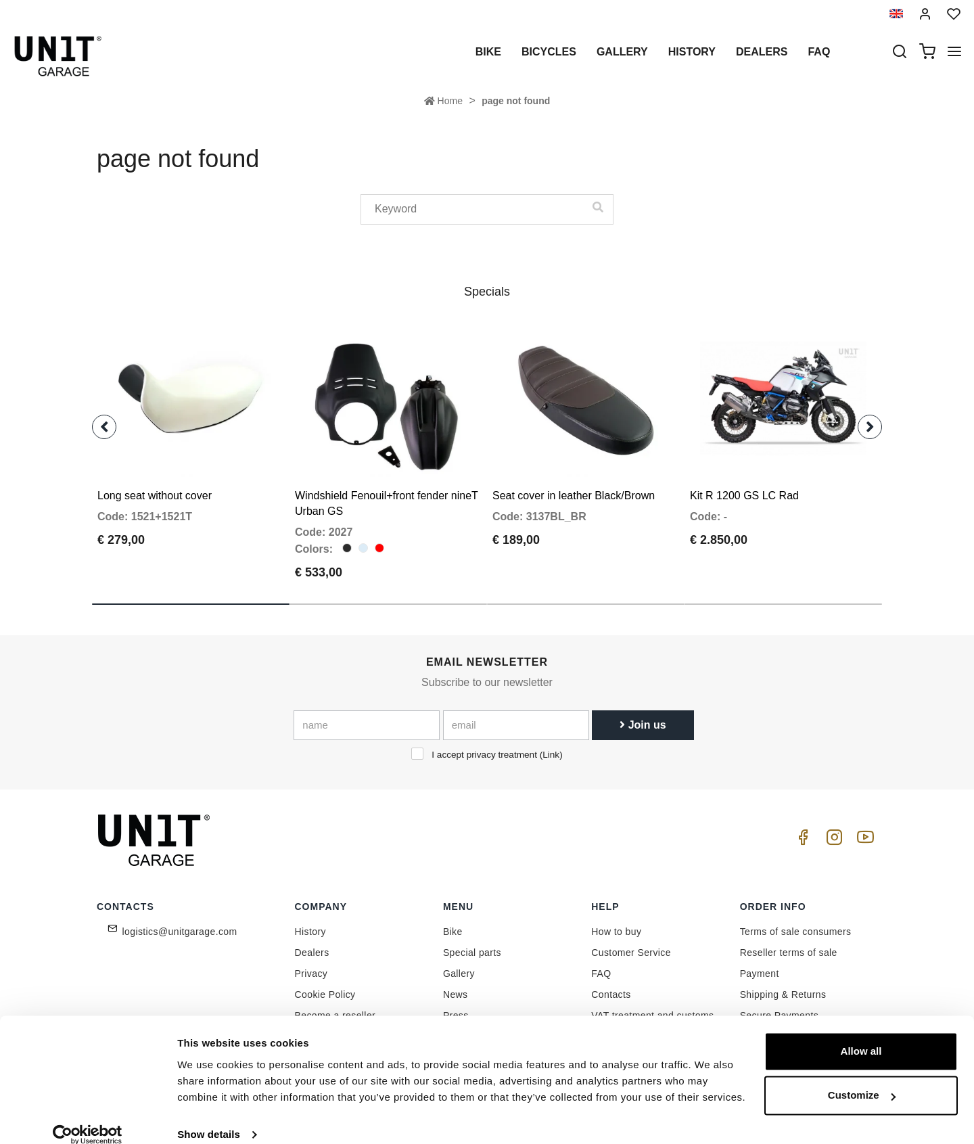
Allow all (861, 1034)
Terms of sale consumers (796, 921)
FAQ (601, 963)
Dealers (761, 52)
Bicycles (548, 52)
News (455, 984)
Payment (759, 963)
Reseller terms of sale (788, 942)
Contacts (610, 984)
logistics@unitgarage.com (179, 921)
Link (550, 744)
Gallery (622, 52)
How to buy (616, 921)
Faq (819, 52)
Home (443, 100)
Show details (208, 1117)
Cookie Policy (325, 984)
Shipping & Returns (783, 984)
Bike (488, 52)
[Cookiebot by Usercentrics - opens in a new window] (87, 1117)
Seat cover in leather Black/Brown (573, 485)
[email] (516, 715)
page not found (516, 100)
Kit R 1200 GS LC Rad (744, 485)
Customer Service (631, 942)
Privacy (311, 963)
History (692, 52)
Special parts (472, 942)
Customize (862, 1078)
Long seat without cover (154, 485)
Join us (643, 714)
